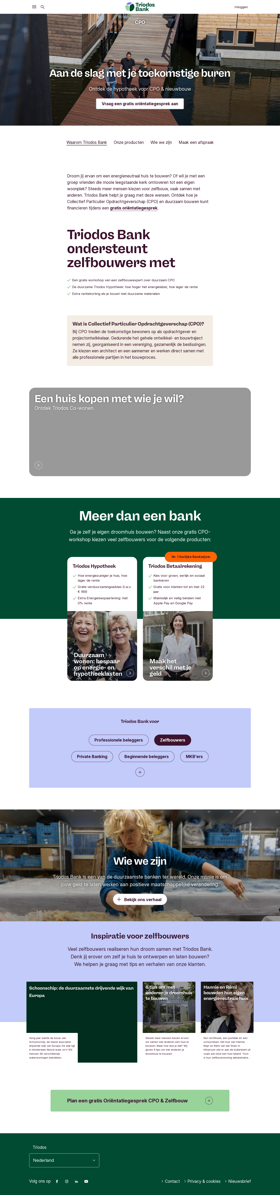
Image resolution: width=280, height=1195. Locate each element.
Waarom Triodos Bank (86, 142)
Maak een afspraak (196, 142)
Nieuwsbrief (238, 1181)
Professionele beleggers (118, 740)
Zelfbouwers (172, 740)
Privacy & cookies (202, 1181)
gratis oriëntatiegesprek (134, 208)
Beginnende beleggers (146, 756)
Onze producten (129, 142)
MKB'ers (194, 756)
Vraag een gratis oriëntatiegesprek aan (140, 103)
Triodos (39, 1147)
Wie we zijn (161, 142)
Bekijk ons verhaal (143, 899)
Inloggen (241, 7)
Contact (170, 1181)
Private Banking (92, 756)
